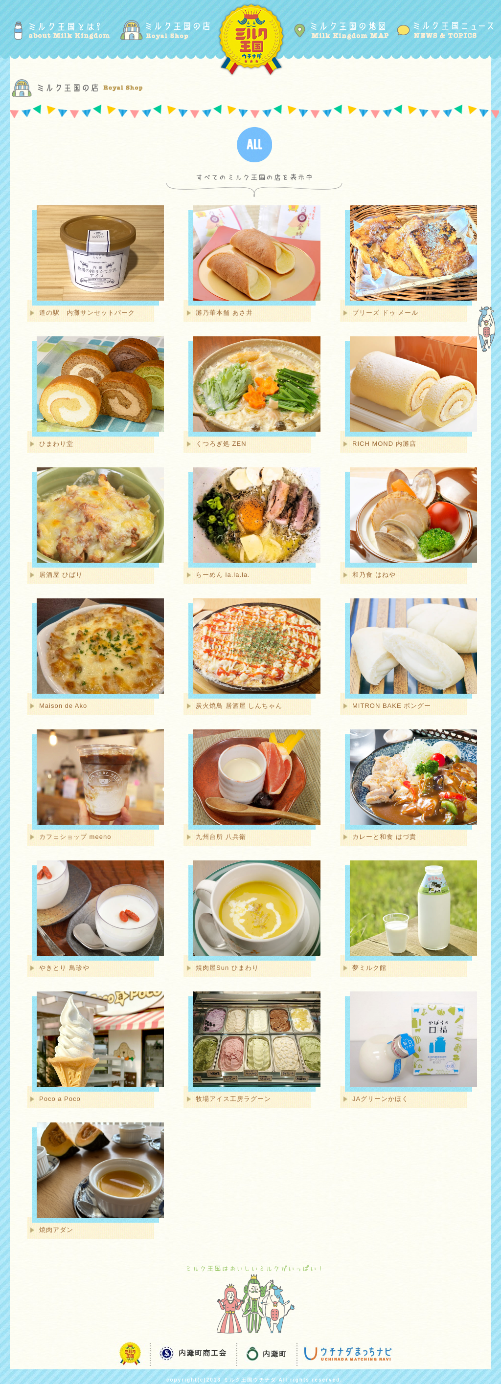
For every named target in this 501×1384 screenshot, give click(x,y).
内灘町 (265, 1353)
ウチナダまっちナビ (344, 1353)
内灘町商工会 (191, 1353)
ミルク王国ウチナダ (251, 38)
